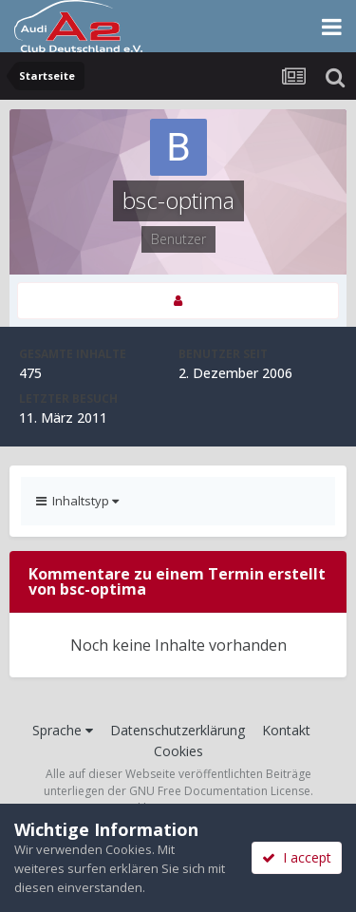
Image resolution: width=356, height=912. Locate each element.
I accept (296, 857)
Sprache (62, 730)
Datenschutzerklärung (177, 730)
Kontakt (286, 730)
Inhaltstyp (77, 500)
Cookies (178, 751)
